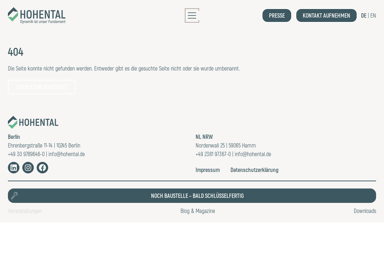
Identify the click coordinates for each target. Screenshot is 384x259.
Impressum (208, 169)
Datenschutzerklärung (254, 169)
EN (373, 15)
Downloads (365, 210)
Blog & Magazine (197, 210)
